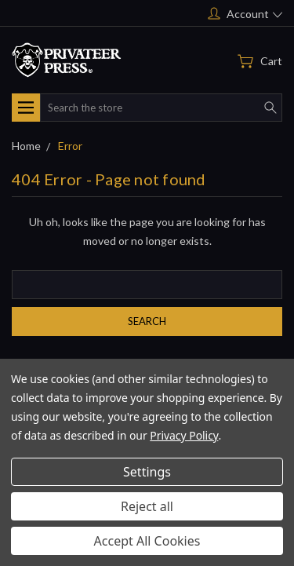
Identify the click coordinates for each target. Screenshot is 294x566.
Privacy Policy (184, 435)
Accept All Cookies (147, 541)
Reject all (147, 506)
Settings (147, 471)
